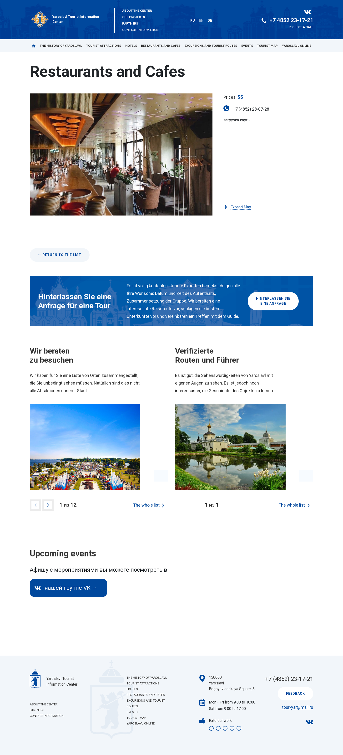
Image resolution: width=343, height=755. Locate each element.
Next (48, 505)
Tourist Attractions (103, 45)
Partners (130, 23)
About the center (137, 10)
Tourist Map (267, 45)
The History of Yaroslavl (61, 45)
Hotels (131, 45)
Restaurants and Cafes (160, 45)
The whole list (146, 505)
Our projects (133, 17)
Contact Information (140, 30)
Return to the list (59, 255)
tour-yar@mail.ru (297, 707)
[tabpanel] (99, 447)
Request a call (301, 27)
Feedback (295, 693)
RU (192, 20)
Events (247, 45)
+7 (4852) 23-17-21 (289, 679)
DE (210, 20)
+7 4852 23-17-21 (287, 20)
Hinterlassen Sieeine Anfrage (273, 301)
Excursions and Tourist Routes (211, 45)
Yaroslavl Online (296, 45)
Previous (35, 505)
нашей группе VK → (66, 588)
